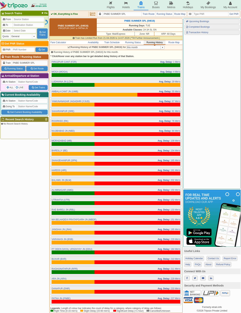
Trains (141, 5)
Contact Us (213, 258)
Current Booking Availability (20, 94)
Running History (154, 42)
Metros (171, 5)
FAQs (198, 264)
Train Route (12, 56)
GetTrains (42, 33)
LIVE (21, 87)
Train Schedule (112, 42)
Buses (156, 5)
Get (41, 49)
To (5, 25)
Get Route (37, 68)
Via (44, 13)
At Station (9, 82)
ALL (11, 87)
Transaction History (197, 32)
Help (187, 264)
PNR (6, 49)
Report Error (230, 258)
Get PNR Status (12, 43)
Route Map (179, 14)
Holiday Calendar (194, 258)
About (208, 264)
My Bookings (208, 5)
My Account (230, 5)
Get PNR (234, 14)
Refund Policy (223, 264)
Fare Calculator (58, 42)
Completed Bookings (198, 27)
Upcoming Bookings (197, 21)
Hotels (126, 5)
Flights (111, 5)
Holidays (188, 5)
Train (6, 63)
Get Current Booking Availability (24, 112)
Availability (93, 42)
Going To (8, 106)
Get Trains (38, 87)
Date (6, 30)
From (6, 19)
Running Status (31, 56)
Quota (5, 36)
